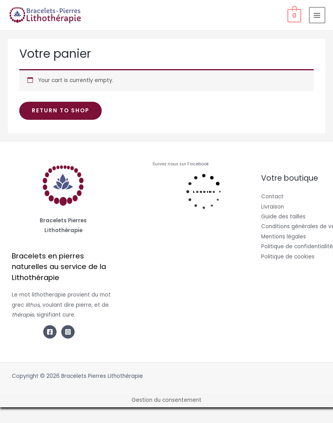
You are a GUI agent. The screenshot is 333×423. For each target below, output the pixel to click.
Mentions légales (283, 236)
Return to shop (60, 110)
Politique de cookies (288, 256)
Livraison (272, 207)
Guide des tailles (283, 216)
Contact (272, 196)
